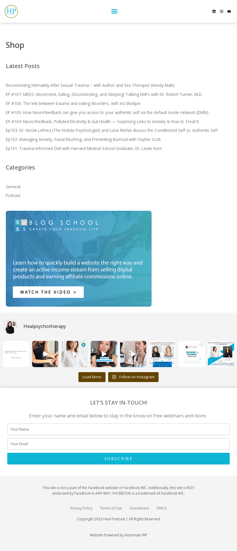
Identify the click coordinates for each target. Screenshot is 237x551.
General (13, 186)
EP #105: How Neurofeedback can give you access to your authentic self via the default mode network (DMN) (107, 112)
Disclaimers (139, 508)
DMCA (162, 508)
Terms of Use (111, 508)
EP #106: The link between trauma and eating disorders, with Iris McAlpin (73, 103)
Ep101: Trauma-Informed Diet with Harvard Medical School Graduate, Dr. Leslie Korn (84, 148)
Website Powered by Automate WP (118, 535)
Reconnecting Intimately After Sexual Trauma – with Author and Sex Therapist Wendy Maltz (90, 85)
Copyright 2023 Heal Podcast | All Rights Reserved (118, 519)
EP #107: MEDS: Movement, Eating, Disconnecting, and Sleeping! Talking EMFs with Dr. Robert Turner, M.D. (104, 94)
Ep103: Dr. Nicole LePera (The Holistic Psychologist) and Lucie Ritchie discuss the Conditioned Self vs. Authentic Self (111, 130)
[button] (114, 11)
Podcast (13, 195)
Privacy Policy (81, 508)
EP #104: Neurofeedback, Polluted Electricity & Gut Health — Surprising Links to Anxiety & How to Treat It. (102, 121)
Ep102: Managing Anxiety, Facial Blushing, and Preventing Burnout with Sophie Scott (83, 139)
